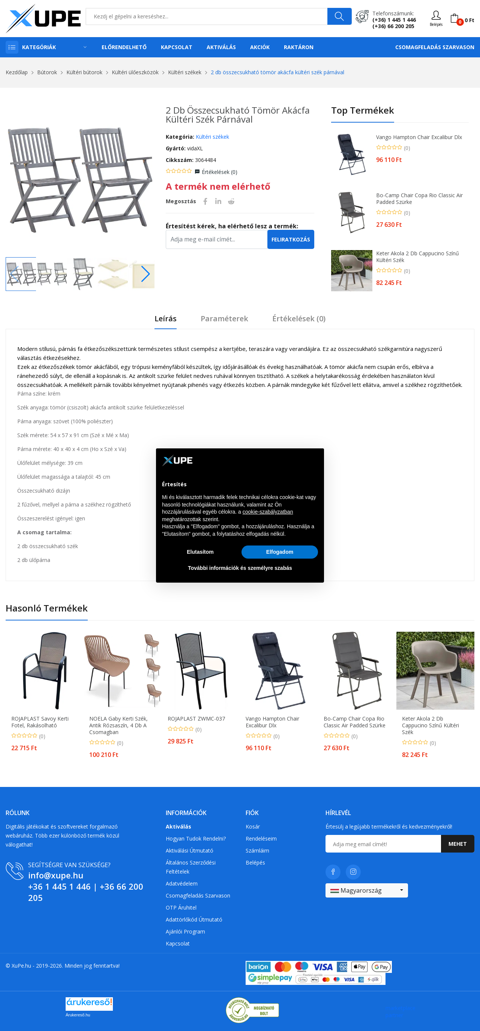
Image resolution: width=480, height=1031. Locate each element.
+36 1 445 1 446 (59, 886)
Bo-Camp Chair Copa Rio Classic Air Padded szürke (419, 198)
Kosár (253, 826)
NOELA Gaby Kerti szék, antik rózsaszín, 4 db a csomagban (118, 725)
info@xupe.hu (55, 875)
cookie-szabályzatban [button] (268, 512)
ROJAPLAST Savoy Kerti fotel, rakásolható (40, 722)
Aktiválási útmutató (189, 850)
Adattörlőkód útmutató (194, 919)
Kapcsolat (176, 47)
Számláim (257, 850)
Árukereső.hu (78, 1015)
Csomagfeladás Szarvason (434, 47)
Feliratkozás (291, 239)
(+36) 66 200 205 (393, 26)
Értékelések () (219, 171)
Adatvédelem (182, 883)
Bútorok (47, 72)
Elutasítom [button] (200, 552)
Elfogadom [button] (279, 552)
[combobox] (367, 890)
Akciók (260, 47)
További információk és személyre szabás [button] (240, 568)
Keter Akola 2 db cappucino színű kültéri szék (417, 257)
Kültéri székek (184, 72)
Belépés (255, 862)
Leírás (165, 319)
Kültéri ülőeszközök (135, 72)
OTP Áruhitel (181, 907)
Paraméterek (224, 319)
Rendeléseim (261, 838)
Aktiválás (221, 47)
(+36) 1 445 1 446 (394, 19)
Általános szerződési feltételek (191, 867)
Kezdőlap (17, 72)
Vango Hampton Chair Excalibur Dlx (419, 137)
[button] (146, 274)
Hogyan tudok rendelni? (196, 838)
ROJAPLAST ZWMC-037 (196, 718)
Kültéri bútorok (84, 72)
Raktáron (299, 47)
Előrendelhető (124, 47)
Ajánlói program (185, 931)
